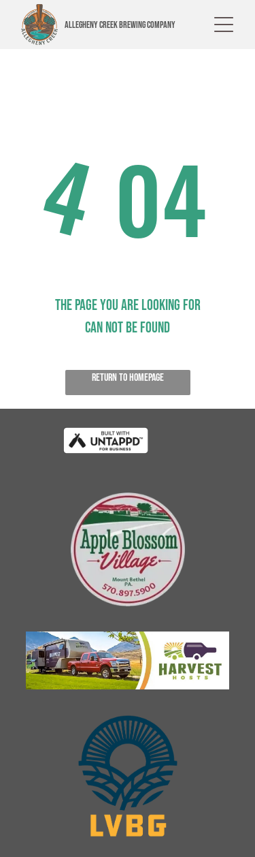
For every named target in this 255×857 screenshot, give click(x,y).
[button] (223, 24)
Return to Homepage (128, 377)
